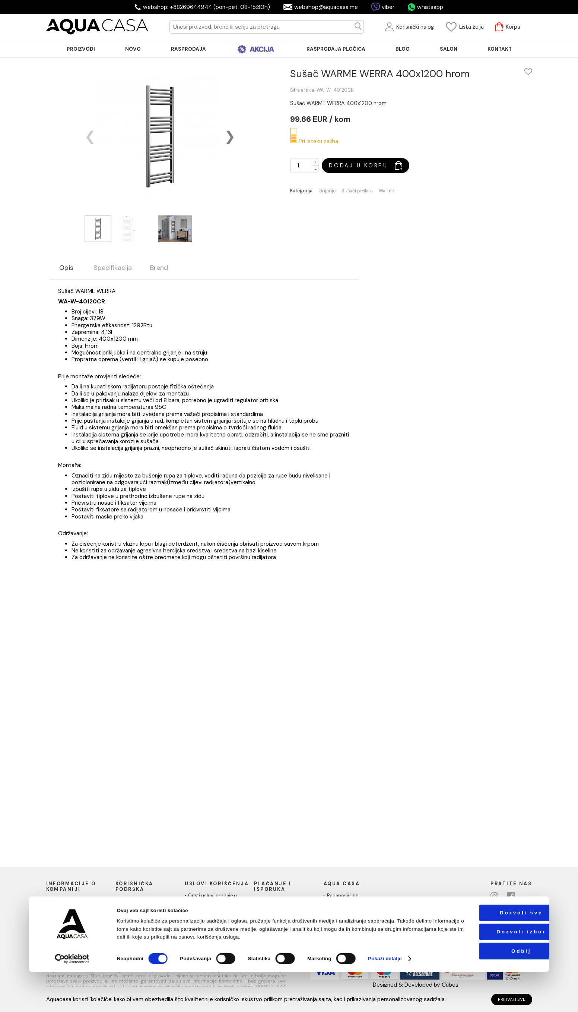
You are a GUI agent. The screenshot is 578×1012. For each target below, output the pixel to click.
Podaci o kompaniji (70, 922)
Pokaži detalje (385, 999)
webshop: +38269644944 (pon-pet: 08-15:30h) (206, 7)
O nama (58, 901)
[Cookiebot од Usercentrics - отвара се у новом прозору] (72, 999)
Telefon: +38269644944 (354, 916)
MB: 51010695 (342, 930)
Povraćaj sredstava (140, 929)
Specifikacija (112, 268)
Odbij (493, 991)
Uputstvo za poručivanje (146, 901)
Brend (159, 268)
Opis (66, 268)
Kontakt (58, 915)
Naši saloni (61, 908)
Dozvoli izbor (493, 972)
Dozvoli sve (492, 953)
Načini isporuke (274, 908)
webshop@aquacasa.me (326, 7)
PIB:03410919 (341, 923)
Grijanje (327, 191)
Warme (386, 191)
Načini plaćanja (274, 901)
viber (388, 7)
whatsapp (430, 7)
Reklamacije (131, 922)
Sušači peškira (357, 191)
